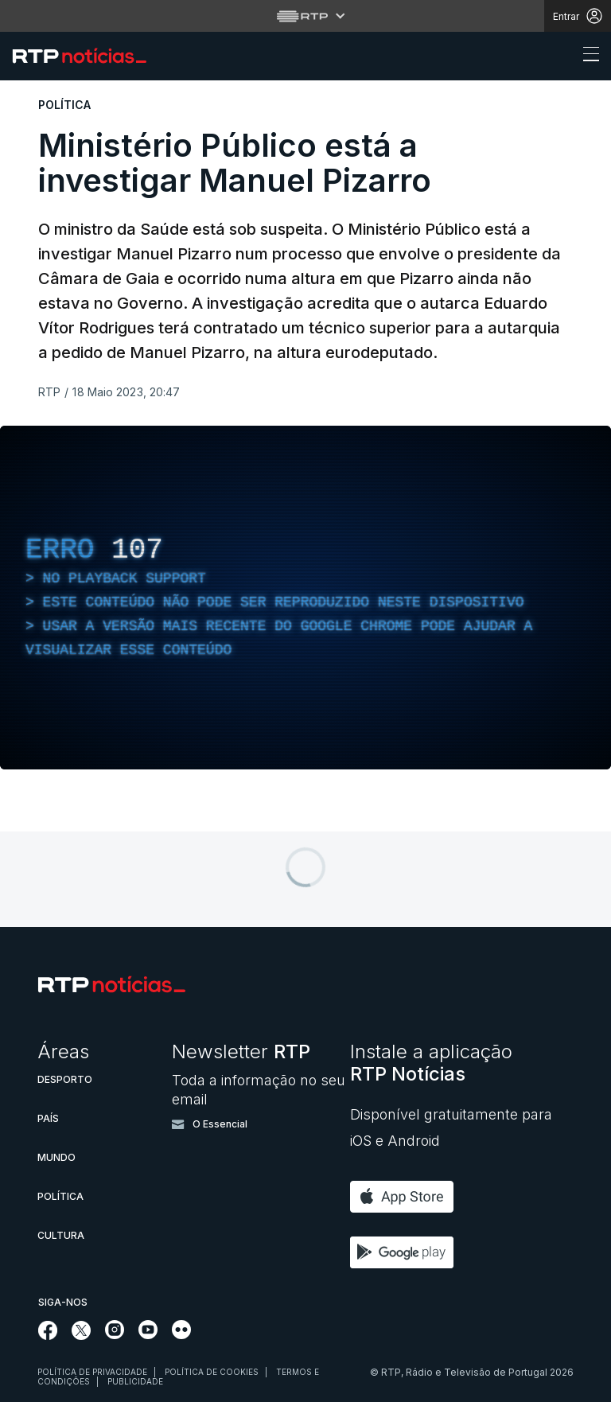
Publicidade (135, 1381)
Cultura (60, 1235)
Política (60, 1196)
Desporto (64, 1079)
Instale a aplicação (431, 1062)
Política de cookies (212, 1372)
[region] (305, 597)
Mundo (56, 1157)
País (48, 1118)
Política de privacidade (92, 1372)
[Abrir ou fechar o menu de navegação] (586, 56)
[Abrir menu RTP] (305, 16)
